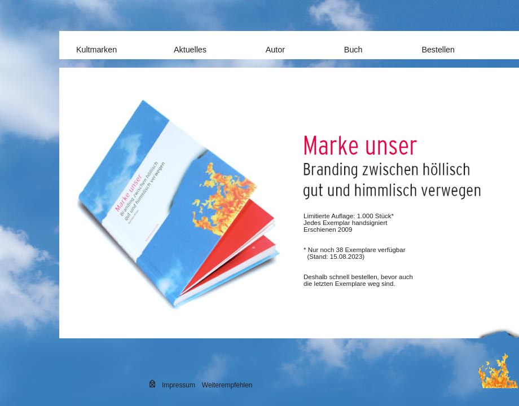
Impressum (178, 385)
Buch (353, 49)
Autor (275, 49)
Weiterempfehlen (227, 385)
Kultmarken (96, 49)
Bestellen (438, 49)
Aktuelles (190, 49)
